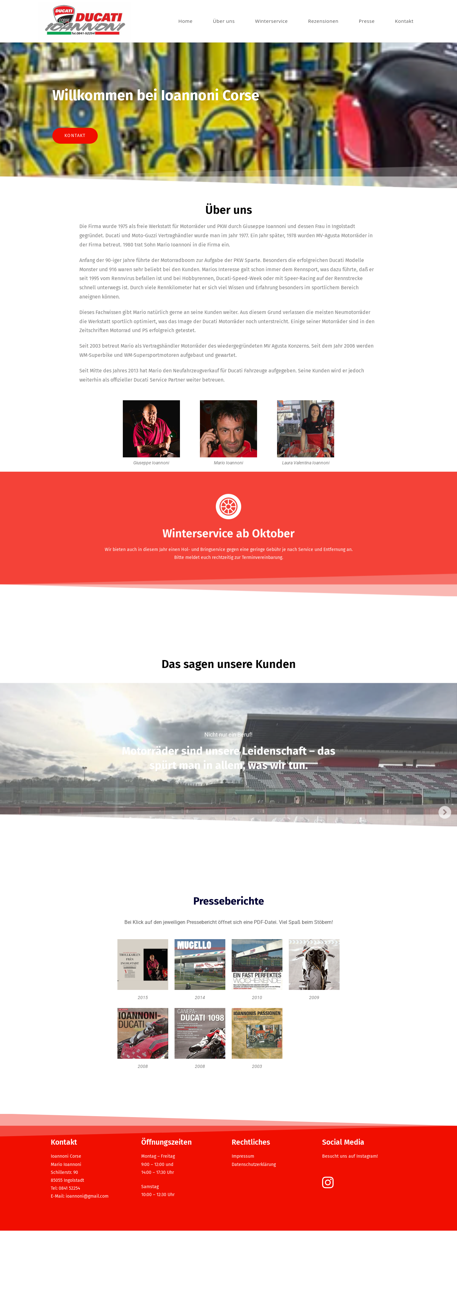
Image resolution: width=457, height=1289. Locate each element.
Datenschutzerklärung (254, 1223)
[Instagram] (328, 1242)
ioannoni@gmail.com (87, 1255)
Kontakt (75, 162)
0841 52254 (69, 1247)
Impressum (243, 1215)
